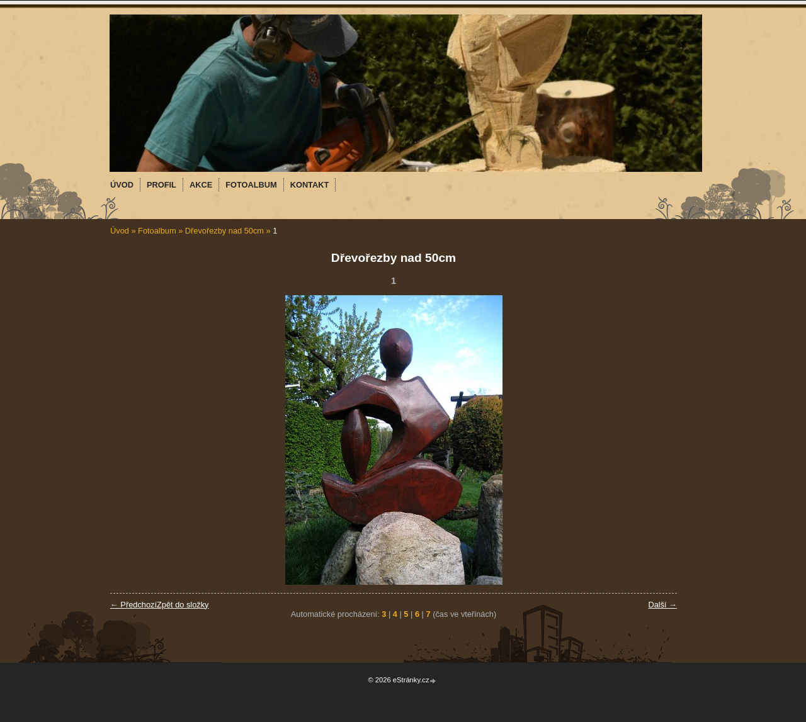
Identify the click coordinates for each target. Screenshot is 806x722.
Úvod (119, 230)
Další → (662, 604)
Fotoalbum (157, 230)
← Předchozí (133, 604)
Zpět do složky (183, 604)
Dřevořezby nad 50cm (224, 230)
